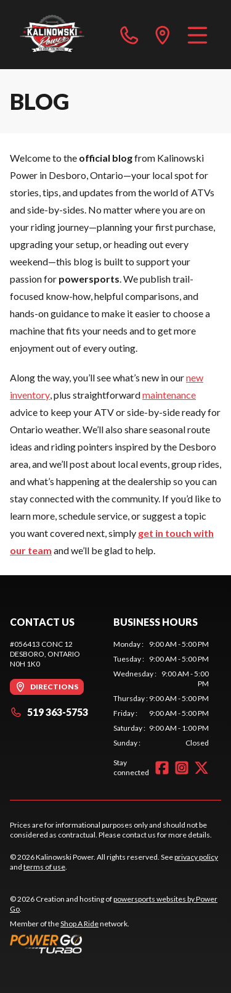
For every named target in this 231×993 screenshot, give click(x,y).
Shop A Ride (79, 923)
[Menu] (197, 34)
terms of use (44, 866)
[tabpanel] (161, 693)
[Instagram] (181, 767)
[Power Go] (115, 944)
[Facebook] (162, 767)
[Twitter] (201, 767)
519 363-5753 (49, 712)
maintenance (169, 395)
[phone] (129, 34)
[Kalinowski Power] (64, 34)
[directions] (162, 34)
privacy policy (196, 857)
